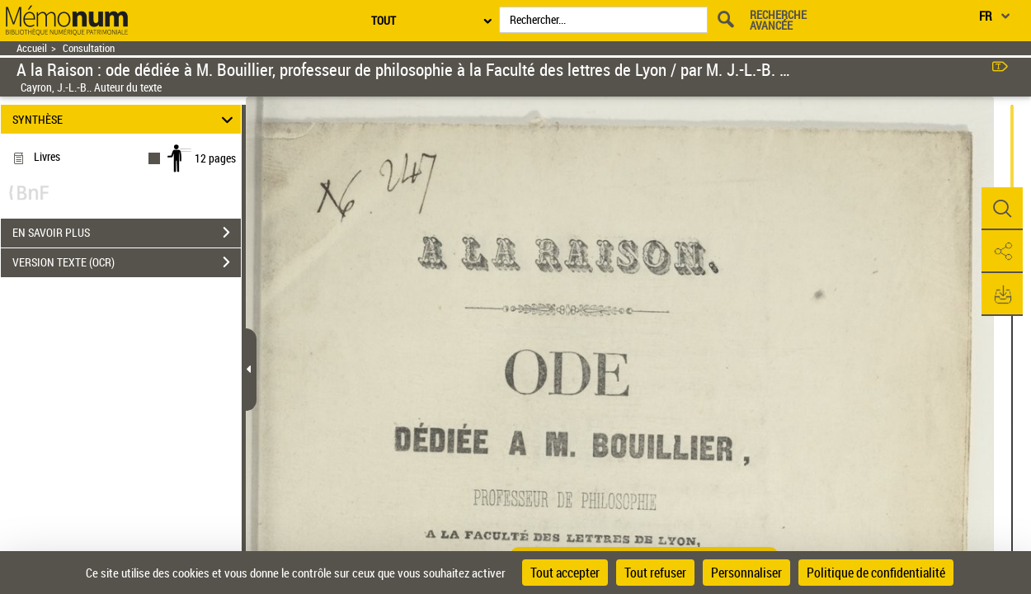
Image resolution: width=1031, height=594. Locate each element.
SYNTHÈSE (125, 119)
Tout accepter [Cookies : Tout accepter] (565, 572)
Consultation (89, 48)
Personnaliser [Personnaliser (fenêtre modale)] (746, 572)
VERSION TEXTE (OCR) (126, 262)
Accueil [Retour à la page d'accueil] (31, 48)
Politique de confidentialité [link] (876, 572)
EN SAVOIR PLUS (126, 232)
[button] (1002, 208)
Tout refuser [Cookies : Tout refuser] (655, 572)
